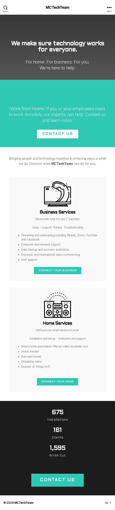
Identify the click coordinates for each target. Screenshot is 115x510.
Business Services (57, 212)
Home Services (57, 324)
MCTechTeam (57, 7)
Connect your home (57, 382)
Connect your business (57, 270)
